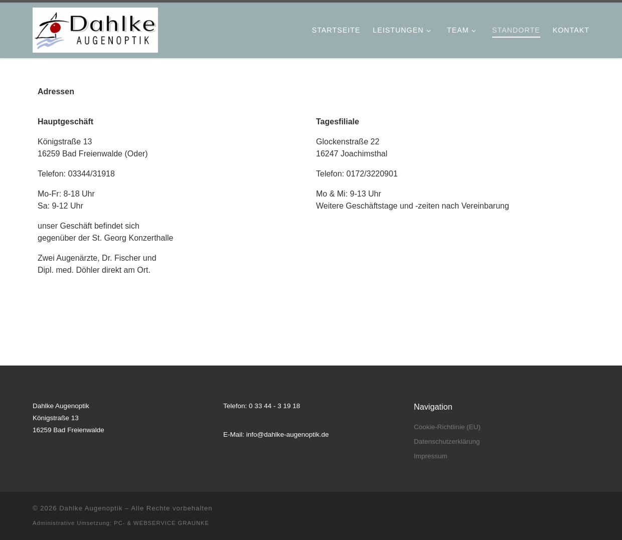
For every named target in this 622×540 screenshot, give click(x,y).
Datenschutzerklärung (447, 441)
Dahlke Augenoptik (90, 508)
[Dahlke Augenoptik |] (95, 28)
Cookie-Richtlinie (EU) (447, 427)
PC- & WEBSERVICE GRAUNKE (161, 523)
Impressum (430, 456)
